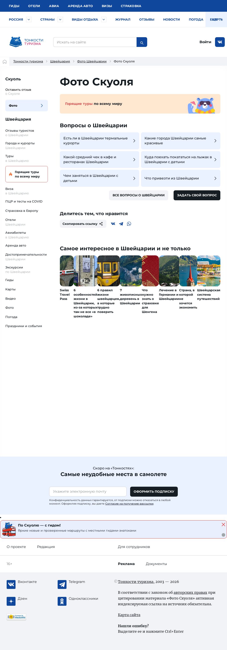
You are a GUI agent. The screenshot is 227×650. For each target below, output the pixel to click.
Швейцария (60, 61)
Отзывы (146, 19)
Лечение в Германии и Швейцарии (169, 294)
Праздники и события (23, 326)
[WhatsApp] (129, 224)
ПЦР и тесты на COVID (24, 201)
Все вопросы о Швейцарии (139, 195)
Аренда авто (80, 6)
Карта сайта (129, 615)
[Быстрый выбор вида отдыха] (103, 19)
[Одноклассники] (86, 599)
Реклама (126, 564)
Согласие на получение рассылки (129, 503)
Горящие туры (26, 174)
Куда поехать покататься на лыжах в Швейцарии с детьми (181, 159)
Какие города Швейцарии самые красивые (181, 140)
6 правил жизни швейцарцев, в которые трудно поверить (108, 301)
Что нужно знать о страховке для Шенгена (150, 301)
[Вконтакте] (113, 224)
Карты (218, 19)
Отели (34, 6)
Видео (10, 299)
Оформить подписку (154, 492)
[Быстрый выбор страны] (60, 19)
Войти (205, 42)
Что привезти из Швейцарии (181, 178)
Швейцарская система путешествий (208, 294)
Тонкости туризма (28, 61)
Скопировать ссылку (83, 223)
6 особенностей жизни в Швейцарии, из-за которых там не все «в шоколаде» (85, 303)
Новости (171, 19)
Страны (47, 19)
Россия (16, 19)
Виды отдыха (85, 19)
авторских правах (190, 592)
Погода (196, 19)
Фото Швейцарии (92, 61)
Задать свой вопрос (197, 195)
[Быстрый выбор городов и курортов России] (28, 19)
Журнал (122, 19)
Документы (156, 564)
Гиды (9, 280)
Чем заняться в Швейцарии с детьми (100, 178)
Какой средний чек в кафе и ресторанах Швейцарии (100, 159)
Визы (107, 6)
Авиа (54, 6)
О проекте (16, 547)
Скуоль (13, 79)
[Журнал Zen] (35, 599)
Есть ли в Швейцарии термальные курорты (100, 140)
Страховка (131, 6)
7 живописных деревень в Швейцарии (131, 296)
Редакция (46, 547)
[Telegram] (121, 224)
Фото (13, 106)
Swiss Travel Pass (65, 294)
